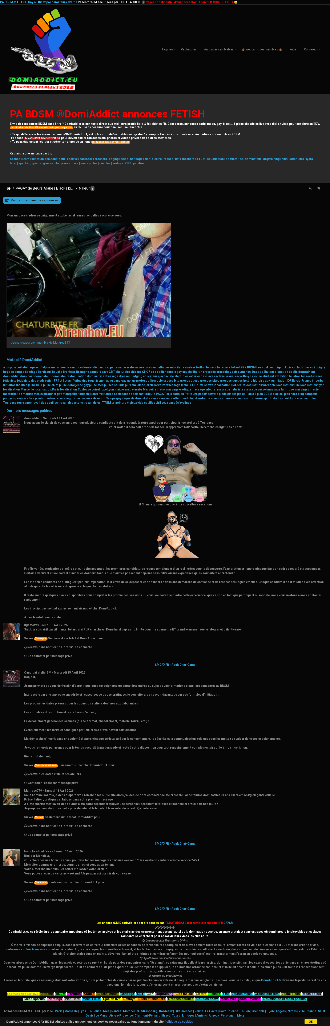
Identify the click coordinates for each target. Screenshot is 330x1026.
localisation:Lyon (312, 323)
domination (78, 314)
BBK (243, 305)
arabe (130, 305)
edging (114, 159)
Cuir (149, 931)
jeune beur (35, 323)
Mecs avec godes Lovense (240, 936)
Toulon (245, 949)
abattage (28, 305)
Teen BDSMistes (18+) (62, 975)
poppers (9, 336)
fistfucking (80, 318)
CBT (128, 163)
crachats (100, 159)
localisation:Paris (47, 327)
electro (157, 159)
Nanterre (96, 332)
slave (154, 336)
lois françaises (36, 887)
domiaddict (11, 314)
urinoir (116, 340)
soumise (228, 336)
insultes (21, 323)
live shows (206, 323)
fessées (316, 314)
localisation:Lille (288, 323)
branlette (69, 309)
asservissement (146, 305)
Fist (226, 931)
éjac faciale (166, 314)
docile (293, 309)
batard (235, 305)
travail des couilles (44, 340)
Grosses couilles (180, 936)
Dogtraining (164, 931)
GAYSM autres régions (113, 984)
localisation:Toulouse (75, 327)
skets (146, 336)
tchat (313, 336)
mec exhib (40, 332)
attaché (163, 305)
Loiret (96, 327)
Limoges (188, 953)
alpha (46, 305)
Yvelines (185, 340)
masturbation (12, 332)
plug (301, 332)
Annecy (214, 953)
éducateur (150, 314)
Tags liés (167, 49)
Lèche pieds (291, 931)
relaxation (98, 336)
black (299, 305)
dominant (27, 314)
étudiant (268, 314)
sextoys (117, 163)
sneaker (164, 336)
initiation (9, 323)
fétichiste (9, 318)
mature (28, 332)
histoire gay (261, 318)
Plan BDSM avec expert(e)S (165, 997)
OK (311, 1021)
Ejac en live (111, 936)
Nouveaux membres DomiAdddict (216, 980)
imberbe (317, 318)
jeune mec (96, 323)
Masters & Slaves (267, 984)
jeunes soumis (114, 323)
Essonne (256, 314)
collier (161, 309)
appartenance (116, 305)
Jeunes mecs (241, 931)
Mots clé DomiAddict (25, 297)
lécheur (186, 323)
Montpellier (71, 332)
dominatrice (234, 159)
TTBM (200, 159)
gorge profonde (138, 318)
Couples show (207, 936)
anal (53, 305)
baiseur (211, 305)
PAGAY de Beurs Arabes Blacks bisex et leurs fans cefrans (45, 188)
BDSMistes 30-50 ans (62, 988)
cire (153, 309)
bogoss (8, 309)
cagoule (95, 309)
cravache (209, 309)
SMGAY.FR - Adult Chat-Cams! (175, 602)
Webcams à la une (267, 975)
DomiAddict (9, 188)
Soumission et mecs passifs (284, 936)
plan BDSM (264, 332)
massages (301, 327)
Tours (176, 953)
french (100, 318)
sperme (257, 336)
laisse (141, 323)
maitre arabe (133, 327)
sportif (286, 336)
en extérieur (193, 314)
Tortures (74, 931)
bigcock (281, 305)
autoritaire (176, 305)
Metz (240, 953)
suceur (304, 336)
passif (202, 332)
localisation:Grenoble (260, 323)
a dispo (8, 305)
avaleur (190, 305)
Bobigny (319, 305)
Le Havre (211, 949)
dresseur (125, 314)
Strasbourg (149, 949)
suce (295, 336)
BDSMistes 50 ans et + (62, 993)
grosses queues (231, 318)
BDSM (251, 305)
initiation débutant (44, 159)
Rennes (187, 949)
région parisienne (78, 336)
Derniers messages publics (29, 348)
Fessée (214, 931)
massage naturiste (230, 327)
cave (105, 309)
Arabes (89, 931)
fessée (168, 159)
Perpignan (228, 953)
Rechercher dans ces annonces (32, 200)
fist (177, 159)
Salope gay (113, 336)
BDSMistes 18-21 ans (62, 980)
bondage (136, 159)
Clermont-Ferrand (147, 953)
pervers (213, 332)
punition (139, 163)
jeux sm (130, 323)
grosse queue (189, 318)
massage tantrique (280, 327)
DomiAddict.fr (271, 918)
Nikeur (84, 188)
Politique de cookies (179, 1021)
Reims (198, 949)
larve (157, 323)
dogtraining (271, 159)
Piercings (55, 936)
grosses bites (209, 318)
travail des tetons (71, 340)
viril (158, 340)
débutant (268, 309)
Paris (168, 332)
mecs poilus (88, 163)
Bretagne (82, 309)
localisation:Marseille (18, 327)
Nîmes (292, 949)
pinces (232, 332)
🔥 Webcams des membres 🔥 (261, 49)
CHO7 (146, 309)
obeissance (122, 332)
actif (62, 159)
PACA (160, 332)
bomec (19, 309)
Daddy (256, 309)
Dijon (270, 949)
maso (161, 327)
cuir (147, 159)
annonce (63, 305)
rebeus (60, 336)
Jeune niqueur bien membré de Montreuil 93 (40, 280)
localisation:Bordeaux (229, 323)
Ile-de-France (301, 318)
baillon (200, 305)
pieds (37, 163)
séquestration (132, 336)
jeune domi (67, 323)
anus (102, 305)
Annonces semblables (219, 49)
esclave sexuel (224, 314)
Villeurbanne (307, 949)
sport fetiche (272, 336)
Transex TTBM (267, 993)
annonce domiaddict (84, 305)
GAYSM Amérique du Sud (113, 997)
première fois (24, 336)
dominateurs (60, 314)
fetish (49, 318)
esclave (72, 159)
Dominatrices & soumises (268, 980)
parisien (178, 332)
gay (123, 318)
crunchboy (223, 309)
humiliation (289, 159)
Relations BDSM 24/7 (165, 993)
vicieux (132, 340)
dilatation (281, 309)
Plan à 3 (250, 332)
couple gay (174, 309)
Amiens (201, 953)
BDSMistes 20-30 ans (62, 984)
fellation (295, 314)
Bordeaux (44, 309)
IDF (289, 318)
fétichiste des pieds (31, 318)
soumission (215, 159)
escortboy (242, 314)
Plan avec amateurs (165, 980)
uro (301, 159)
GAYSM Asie (113, 992)
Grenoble (156, 318)
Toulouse (9, 340)
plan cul (278, 332)
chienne (135, 309)
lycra (309, 159)
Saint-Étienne (228, 949)
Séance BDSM (19, 159)
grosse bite (51, 163)
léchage (174, 323)
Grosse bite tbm (267, 931)
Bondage (127, 931)
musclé (84, 332)
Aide (293, 49)
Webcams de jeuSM (216, 984)
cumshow (244, 309)
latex (13, 163)
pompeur (311, 332)
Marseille (149, 327)
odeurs (150, 332)
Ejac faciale (184, 931)
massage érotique (178, 327)
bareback (86, 159)
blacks (308, 305)
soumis (216, 336)
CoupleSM (268, 988)
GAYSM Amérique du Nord (114, 979)
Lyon (110, 327)
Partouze (191, 332)
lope (104, 327)
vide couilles (146, 340)
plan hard (290, 332)
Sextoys (129, 936)
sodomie (203, 336)
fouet (92, 318)
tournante (24, 340)
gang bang (113, 318)
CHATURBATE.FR (185, 1014)
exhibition (281, 314)
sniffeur (176, 336)
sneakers (187, 159)
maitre (119, 327)
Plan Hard (72, 936)
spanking (25, 163)
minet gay (55, 332)
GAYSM (229, 860)
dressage (111, 314)
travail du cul (92, 340)
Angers (281, 949)
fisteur (67, 318)
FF (55, 318)
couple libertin (192, 309)
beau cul (262, 305)
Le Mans (101, 953)
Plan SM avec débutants (165, 975)
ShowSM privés (216, 975)
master (315, 327)
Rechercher (188, 49)
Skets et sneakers (151, 936)
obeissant (138, 332)
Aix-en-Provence (121, 953)
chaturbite (123, 309)
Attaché (47, 931)
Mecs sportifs (34, 936)
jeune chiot (51, 323)
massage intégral (204, 327)
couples (104, 163)
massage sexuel (255, 327)
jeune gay (82, 323)
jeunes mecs (70, 163)
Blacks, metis (107, 931)
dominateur (253, 159)
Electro (201, 931)
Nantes (108, 332)
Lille (195, 323)
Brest (166, 953)
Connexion (311, 49)
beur (272, 305)
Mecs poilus (312, 931)
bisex (291, 305)
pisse (124, 159)
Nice (106, 949)
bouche (57, 309)
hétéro (248, 318)
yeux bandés (170, 340)
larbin (150, 323)
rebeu (51, 336)
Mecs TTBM (91, 936)
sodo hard (189, 336)
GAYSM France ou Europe (113, 988)
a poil (18, 305)
